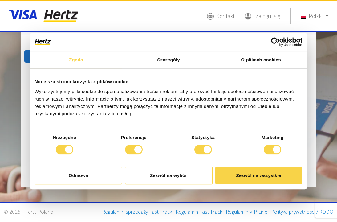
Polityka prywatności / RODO (302, 211)
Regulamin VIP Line (246, 211)
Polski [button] (312, 16)
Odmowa (78, 175)
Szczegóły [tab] (168, 59)
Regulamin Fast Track (199, 211)
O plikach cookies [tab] (261, 59)
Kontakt (221, 16)
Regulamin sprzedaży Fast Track (137, 211)
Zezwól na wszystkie (258, 175)
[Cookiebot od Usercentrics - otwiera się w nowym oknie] (275, 42)
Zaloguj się (263, 16)
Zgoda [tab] (76, 59)
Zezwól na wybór (168, 175)
